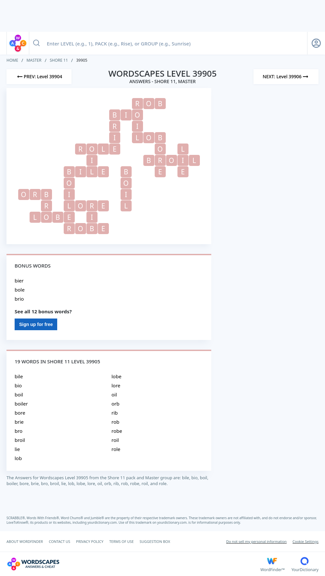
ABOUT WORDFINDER (24, 541)
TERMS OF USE (121, 541)
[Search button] (36, 43)
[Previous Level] (39, 76)
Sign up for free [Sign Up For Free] (36, 324)
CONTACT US (59, 541)
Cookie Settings (305, 541)
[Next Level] (286, 76)
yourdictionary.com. (103, 522)
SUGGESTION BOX (154, 541)
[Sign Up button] (316, 43)
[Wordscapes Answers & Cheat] (133, 564)
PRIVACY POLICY (89, 541)
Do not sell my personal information (256, 541)
